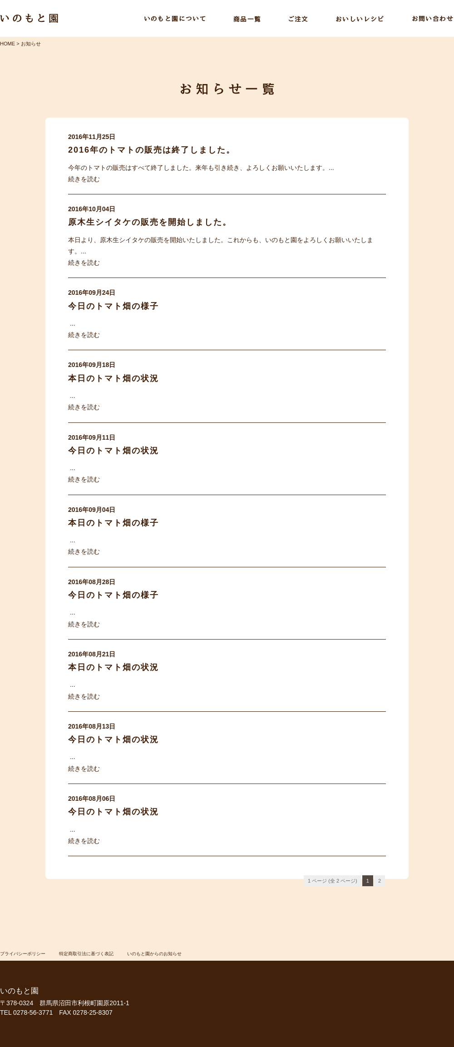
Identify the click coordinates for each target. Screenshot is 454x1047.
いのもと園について (175, 19)
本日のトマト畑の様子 (113, 522)
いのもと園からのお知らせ (154, 953)
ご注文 (298, 19)
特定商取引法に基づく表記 (86, 953)
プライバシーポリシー (22, 953)
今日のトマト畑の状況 (113, 450)
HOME (7, 43)
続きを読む (84, 179)
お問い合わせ (432, 19)
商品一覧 (247, 19)
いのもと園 (29, 18)
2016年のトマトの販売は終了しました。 (151, 149)
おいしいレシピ (360, 19)
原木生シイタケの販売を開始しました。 (150, 222)
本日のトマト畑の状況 (113, 378)
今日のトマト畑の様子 (113, 306)
